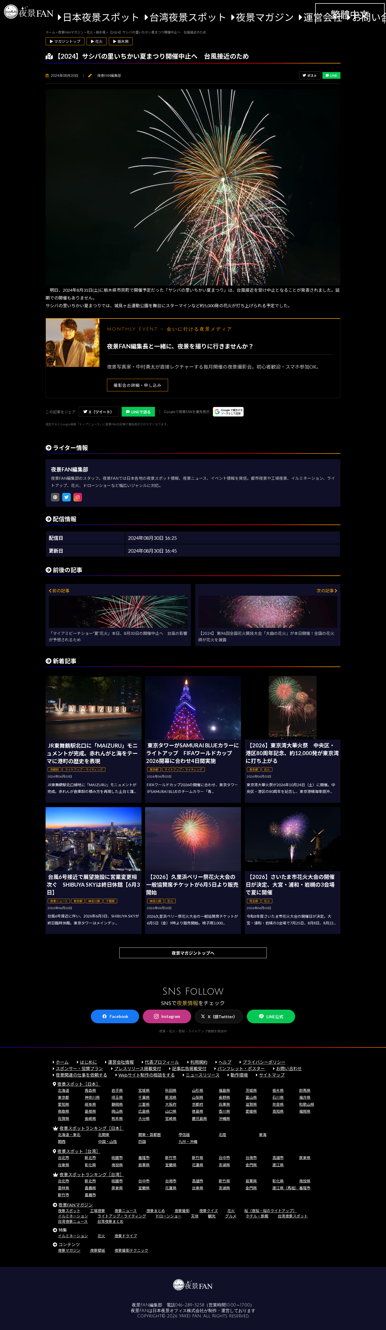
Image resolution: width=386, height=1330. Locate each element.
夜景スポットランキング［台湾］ (92, 1174)
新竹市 (170, 1157)
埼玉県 (117, 1097)
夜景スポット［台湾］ (78, 1151)
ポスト (310, 76)
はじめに (88, 1062)
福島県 (224, 1090)
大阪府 (170, 1104)
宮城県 (144, 1090)
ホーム (62, 1062)
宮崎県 (170, 1118)
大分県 (144, 1118)
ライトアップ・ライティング (122, 1216)
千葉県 (144, 1097)
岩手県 (117, 1090)
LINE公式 (271, 1016)
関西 (61, 1141)
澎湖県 (224, 1165)
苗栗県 (144, 1165)
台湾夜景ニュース (73, 1221)
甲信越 (184, 1134)
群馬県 (304, 1090)
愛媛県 (251, 1111)
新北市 (90, 1157)
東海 (262, 1134)
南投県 (117, 1165)
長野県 (224, 1097)
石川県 (278, 1097)
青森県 (90, 1090)
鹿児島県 (199, 1118)
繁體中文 (350, 14)
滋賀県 (251, 1104)
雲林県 (63, 1188)
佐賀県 (63, 1118)
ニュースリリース (203, 1074)
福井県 (304, 1097)
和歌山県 (306, 1104)
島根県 (90, 1111)
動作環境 (239, 1074)
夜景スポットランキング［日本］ (92, 1128)
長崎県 (90, 1118)
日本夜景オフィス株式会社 (178, 1310)
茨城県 (251, 1090)
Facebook (115, 1016)
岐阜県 (90, 1104)
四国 (142, 1141)
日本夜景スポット (101, 17)
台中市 (224, 1157)
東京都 (63, 1097)
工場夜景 (97, 1210)
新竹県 (197, 1157)
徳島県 (197, 1111)
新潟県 (170, 1097)
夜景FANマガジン (75, 1204)
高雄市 (278, 1157)
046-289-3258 (189, 1305)
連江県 (278, 1165)
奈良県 (278, 1104)
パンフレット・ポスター (241, 1068)
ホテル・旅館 (257, 1216)
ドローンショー (168, 1216)
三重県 (144, 1104)
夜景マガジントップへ (193, 953)
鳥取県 (63, 1111)
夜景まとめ (155, 1210)
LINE (331, 75)
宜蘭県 (170, 1165)
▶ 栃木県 (121, 41)
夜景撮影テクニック (131, 1250)
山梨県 (197, 1097)
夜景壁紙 (97, 1250)
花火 (231, 1210)
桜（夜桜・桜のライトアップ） (270, 1210)
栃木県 (278, 1090)
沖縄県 (224, 1118)
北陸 (222, 1134)
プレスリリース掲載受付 (137, 1068)
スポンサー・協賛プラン (79, 1068)
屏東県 (304, 1157)
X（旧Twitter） (219, 1016)
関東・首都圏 (149, 1134)
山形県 (197, 1090)
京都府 (197, 1104)
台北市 (63, 1157)
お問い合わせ (289, 1068)
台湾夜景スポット (188, 17)
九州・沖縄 (188, 1141)
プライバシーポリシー (264, 1062)
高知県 (278, 1111)
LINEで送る (138, 412)
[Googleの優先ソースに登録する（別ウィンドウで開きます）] (228, 412)
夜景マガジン (265, 17)
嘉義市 (90, 1195)
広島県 (144, 1111)
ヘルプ (224, 1062)
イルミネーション (73, 1216)
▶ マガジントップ (65, 41)
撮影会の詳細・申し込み (137, 385)
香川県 (224, 1111)
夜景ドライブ (125, 1236)
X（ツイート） (98, 412)
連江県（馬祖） (285, 1188)
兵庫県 (224, 1104)
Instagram (167, 1016)
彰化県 (90, 1165)
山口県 (170, 1111)
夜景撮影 (182, 1210)
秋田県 (170, 1090)
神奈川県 (92, 1097)
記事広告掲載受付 (189, 1068)
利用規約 (198, 1062)
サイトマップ (272, 1074)
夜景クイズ (208, 1210)
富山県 (251, 1097)
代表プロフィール (162, 1062)
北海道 (63, 1090)
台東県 (63, 1165)
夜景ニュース (125, 1210)
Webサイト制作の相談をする (146, 1074)
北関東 (103, 1134)
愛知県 (63, 1104)
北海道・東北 (69, 1134)
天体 (195, 1216)
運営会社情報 (121, 1062)
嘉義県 (90, 1188)
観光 (212, 1216)
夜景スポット (69, 1210)
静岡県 (117, 1104)
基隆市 (144, 1157)
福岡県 (304, 1111)
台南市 (251, 1157)
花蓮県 (197, 1165)
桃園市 (117, 1157)
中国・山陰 (107, 1141)
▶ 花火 (97, 41)
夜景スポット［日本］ (78, 1084)
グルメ (230, 1216)
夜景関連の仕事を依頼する (81, 1074)
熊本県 (117, 1118)
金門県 (251, 1165)
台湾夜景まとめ (110, 1221)
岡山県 (117, 1111)
